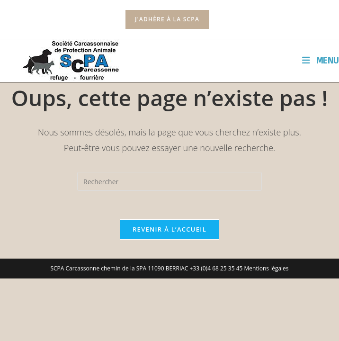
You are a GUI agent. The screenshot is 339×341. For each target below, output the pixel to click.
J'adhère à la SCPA (167, 19)
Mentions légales (266, 268)
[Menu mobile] (320, 60)
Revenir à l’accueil (169, 229)
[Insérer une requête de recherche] (169, 181)
